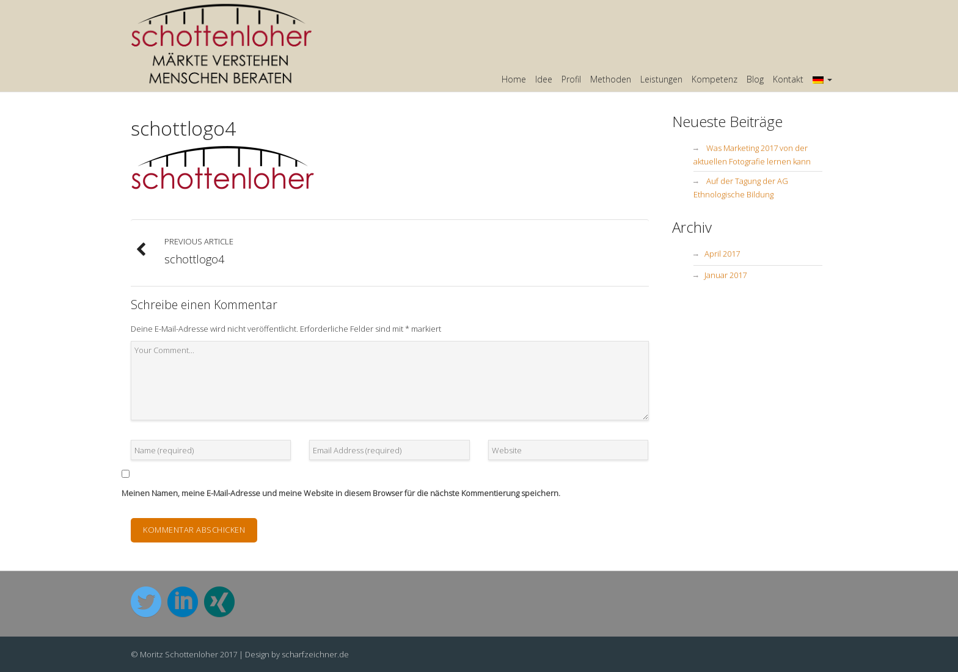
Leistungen (661, 79)
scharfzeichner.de (315, 654)
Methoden (610, 79)
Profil (571, 79)
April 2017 (722, 253)
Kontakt (788, 79)
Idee (543, 79)
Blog (755, 79)
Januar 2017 (725, 274)
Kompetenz (714, 79)
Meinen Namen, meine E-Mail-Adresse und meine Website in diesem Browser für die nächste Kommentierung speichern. (341, 493)
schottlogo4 (183, 128)
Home (514, 79)
